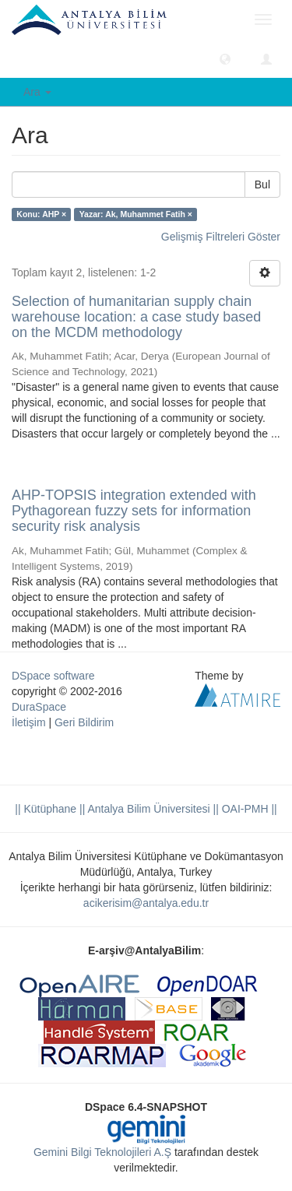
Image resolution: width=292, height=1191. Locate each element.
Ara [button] (37, 92)
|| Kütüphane (45, 809)
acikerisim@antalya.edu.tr (146, 903)
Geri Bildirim (84, 722)
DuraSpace (39, 707)
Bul (262, 184)
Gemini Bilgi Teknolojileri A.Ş (102, 1152)
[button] (225, 58)
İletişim (29, 722)
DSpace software (53, 675)
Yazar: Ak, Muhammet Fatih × (135, 214)
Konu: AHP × (41, 214)
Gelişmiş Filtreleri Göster (220, 236)
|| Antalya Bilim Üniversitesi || (147, 809)
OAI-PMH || (248, 809)
